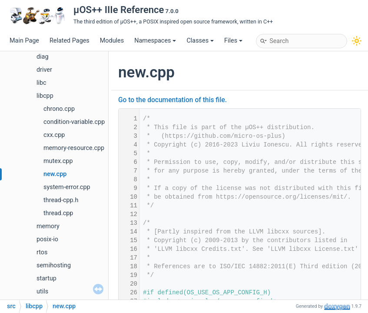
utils (42, 291)
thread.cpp (58, 213)
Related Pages (70, 40)
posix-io (47, 239)
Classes (200, 40)
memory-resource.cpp (73, 148)
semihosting (53, 265)
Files (233, 40)
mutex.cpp (58, 161)
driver (44, 69)
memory (48, 226)
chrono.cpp (59, 109)
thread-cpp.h (60, 200)
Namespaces (155, 40)
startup (46, 278)
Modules (112, 40)
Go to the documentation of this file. (172, 100)
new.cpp (54, 174)
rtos (41, 252)
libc (41, 83)
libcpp (44, 96)
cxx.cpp (54, 135)
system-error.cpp (66, 187)
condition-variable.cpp (74, 122)
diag (42, 56)
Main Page (24, 40)
